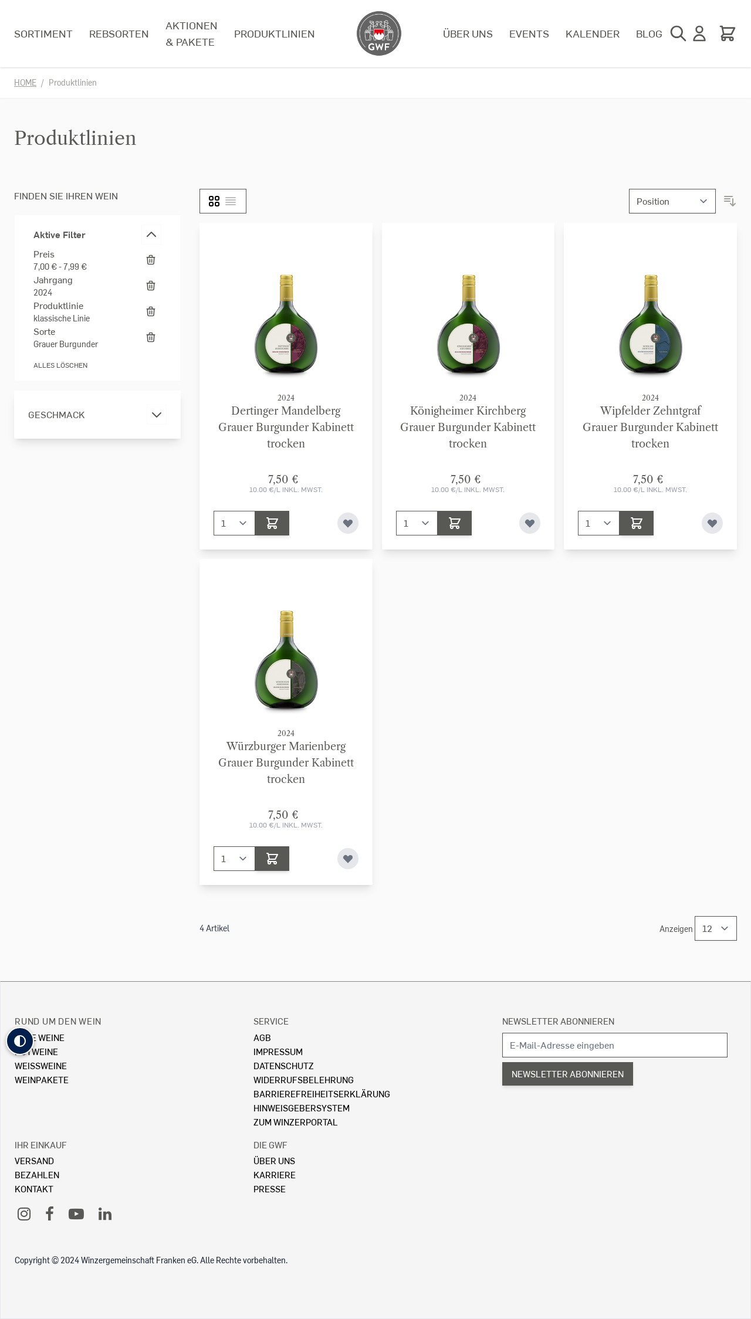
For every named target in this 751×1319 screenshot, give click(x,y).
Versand (34, 1160)
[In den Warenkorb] (272, 523)
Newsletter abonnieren (558, 1021)
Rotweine (36, 1051)
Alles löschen (60, 365)
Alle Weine (40, 1037)
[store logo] (379, 33)
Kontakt (34, 1188)
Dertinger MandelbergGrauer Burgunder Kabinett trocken (286, 427)
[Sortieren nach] (672, 201)
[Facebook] (49, 1213)
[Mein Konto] (699, 33)
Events (529, 33)
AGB (262, 1037)
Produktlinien (274, 33)
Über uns (468, 33)
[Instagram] (24, 1213)
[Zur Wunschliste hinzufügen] (347, 523)
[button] (20, 1041)
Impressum (278, 1051)
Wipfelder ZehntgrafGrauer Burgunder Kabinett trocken (650, 427)
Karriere (274, 1174)
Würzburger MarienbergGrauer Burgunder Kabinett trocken (286, 763)
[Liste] (231, 201)
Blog (649, 33)
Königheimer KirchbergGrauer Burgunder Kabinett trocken (468, 427)
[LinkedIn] (105, 1213)
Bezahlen (37, 1174)
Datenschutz (283, 1065)
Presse (269, 1188)
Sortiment (43, 33)
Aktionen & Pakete (191, 33)
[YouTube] (76, 1213)
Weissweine (41, 1065)
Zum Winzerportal (295, 1121)
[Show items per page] (716, 928)
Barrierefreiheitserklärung (321, 1093)
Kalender (593, 33)
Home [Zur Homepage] (25, 82)
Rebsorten (119, 33)
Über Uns (274, 1160)
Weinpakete (42, 1079)
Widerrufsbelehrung (303, 1079)
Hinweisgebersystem (301, 1107)
